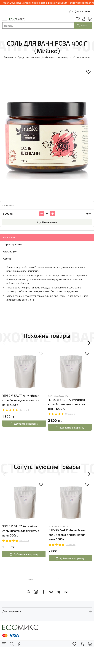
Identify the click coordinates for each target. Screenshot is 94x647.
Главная (8, 56)
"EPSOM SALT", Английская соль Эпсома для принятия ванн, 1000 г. (66, 404)
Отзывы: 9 (70, 414)
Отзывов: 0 (8, 205)
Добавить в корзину (24, 423)
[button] (4, 343)
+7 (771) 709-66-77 (81, 11)
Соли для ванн (81, 56)
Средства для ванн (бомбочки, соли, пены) (43, 56)
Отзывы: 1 (24, 410)
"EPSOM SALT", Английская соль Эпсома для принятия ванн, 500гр (20, 400)
